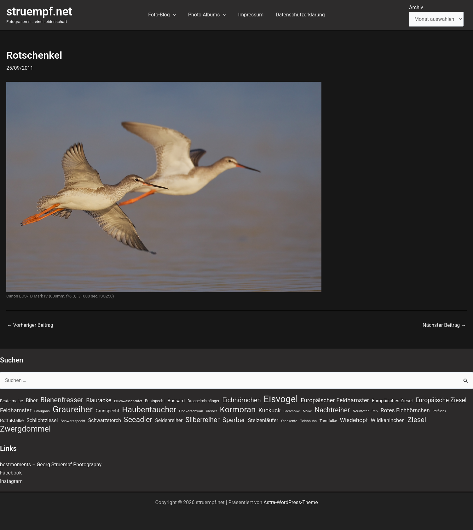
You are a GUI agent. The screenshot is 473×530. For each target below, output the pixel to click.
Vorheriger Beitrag (30, 325)
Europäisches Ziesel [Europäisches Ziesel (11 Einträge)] (392, 400)
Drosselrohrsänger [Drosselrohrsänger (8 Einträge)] (203, 400)
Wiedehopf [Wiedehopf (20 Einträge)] (354, 420)
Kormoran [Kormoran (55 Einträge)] (238, 409)
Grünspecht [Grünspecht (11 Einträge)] (107, 411)
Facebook (11, 473)
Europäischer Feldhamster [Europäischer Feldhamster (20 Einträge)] (335, 400)
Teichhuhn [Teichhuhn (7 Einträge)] (308, 421)
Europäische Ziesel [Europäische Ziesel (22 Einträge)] (440, 399)
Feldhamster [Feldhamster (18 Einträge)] (16, 410)
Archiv (416, 7)
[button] (176, 14)
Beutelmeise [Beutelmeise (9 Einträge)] (11, 400)
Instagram (11, 481)
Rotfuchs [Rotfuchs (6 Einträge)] (439, 411)
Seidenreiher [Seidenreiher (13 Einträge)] (168, 420)
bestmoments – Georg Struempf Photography (51, 465)
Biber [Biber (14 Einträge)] (31, 400)
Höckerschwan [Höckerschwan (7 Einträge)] (191, 411)
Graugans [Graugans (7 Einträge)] (42, 411)
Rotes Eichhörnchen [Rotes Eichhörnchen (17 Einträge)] (405, 410)
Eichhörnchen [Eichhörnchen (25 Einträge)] (241, 399)
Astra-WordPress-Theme (290, 502)
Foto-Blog (165, 14)
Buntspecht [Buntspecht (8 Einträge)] (155, 400)
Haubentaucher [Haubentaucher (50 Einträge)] (149, 410)
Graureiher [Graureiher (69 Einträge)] (73, 409)
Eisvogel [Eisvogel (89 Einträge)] (281, 399)
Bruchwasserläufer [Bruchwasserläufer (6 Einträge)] (128, 401)
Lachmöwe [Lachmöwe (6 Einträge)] (292, 411)
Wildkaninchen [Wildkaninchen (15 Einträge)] (388, 420)
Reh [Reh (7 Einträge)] (375, 411)
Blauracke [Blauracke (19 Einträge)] (98, 400)
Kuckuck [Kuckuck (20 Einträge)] (269, 410)
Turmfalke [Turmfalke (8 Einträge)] (328, 421)
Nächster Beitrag (444, 325)
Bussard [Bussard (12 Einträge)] (176, 400)
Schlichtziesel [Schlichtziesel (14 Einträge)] (42, 420)
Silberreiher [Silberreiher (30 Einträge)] (203, 420)
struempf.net (39, 11)
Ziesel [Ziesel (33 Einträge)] (416, 419)
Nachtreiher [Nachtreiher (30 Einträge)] (332, 410)
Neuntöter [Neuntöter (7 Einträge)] (361, 411)
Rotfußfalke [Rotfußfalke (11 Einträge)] (12, 420)
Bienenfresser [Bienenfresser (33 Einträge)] (61, 399)
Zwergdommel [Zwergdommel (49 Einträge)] (25, 429)
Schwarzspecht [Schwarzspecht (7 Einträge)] (73, 421)
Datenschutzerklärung (297, 15)
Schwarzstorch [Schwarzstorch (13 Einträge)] (104, 420)
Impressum (249, 15)
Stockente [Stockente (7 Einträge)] (289, 421)
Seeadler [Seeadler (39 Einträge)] (138, 419)
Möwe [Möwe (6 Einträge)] (307, 411)
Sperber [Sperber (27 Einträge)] (233, 420)
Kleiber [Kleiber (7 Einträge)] (211, 411)
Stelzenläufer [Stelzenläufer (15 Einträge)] (263, 420)
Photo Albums (208, 14)
